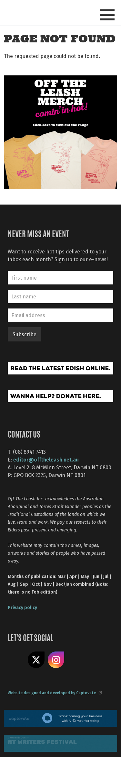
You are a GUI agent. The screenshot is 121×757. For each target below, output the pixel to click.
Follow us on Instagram (56, 659)
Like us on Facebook (16, 659)
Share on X (36, 659)
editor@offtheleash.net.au (46, 459)
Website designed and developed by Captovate (55, 693)
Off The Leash (19, 12)
